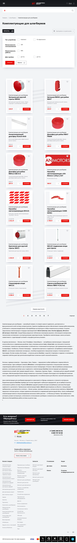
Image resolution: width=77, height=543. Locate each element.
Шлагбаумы (12, 18)
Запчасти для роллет (22, 483)
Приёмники (20, 492)
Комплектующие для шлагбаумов (8, 513)
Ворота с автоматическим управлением (21, 472)
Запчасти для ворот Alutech (38, 466)
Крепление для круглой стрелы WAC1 (19, 247)
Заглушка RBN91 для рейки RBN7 (55, 98)
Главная (4, 18)
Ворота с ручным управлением (22, 477)
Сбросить (21, 63)
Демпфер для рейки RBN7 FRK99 (55, 135)
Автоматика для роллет (8, 490)
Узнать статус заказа (21, 456)
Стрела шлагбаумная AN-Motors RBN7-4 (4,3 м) (57, 284)
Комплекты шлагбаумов (8, 505)
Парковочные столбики (23, 465)
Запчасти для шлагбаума (23, 480)
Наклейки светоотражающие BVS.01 (19, 210)
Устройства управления (23, 495)
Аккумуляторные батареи (22, 519)
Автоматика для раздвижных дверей (7, 482)
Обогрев (19, 516)
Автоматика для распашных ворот (7, 470)
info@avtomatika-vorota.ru (22, 443)
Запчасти (35, 462)
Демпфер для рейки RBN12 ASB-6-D (17, 173)
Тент (18, 529)
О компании (50, 462)
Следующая (71, 316)
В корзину (27, 109)
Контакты (64, 467)
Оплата (49, 472)
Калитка (4, 500)
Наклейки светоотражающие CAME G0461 (57, 211)
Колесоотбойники (7, 528)
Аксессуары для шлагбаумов (6, 517)
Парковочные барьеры (23, 468)
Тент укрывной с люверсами (21, 526)
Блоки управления (22, 504)
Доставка (49, 467)
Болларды (20, 523)
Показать (10, 62)
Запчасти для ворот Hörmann (38, 470)
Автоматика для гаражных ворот (6, 474)
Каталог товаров (4, 10)
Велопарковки (6, 520)
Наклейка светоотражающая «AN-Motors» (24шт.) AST (57, 174)
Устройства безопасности (21, 513)
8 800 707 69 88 (57, 434)
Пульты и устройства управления (22, 489)
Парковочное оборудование (21, 498)
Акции (63, 462)
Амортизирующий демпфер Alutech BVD (18, 135)
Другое (19, 501)
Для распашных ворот (8, 492)
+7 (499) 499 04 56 (56, 431)
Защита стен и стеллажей (9, 525)
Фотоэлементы (21, 507)
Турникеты (5, 503)
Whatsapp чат (30, 419)
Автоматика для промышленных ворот (8, 478)
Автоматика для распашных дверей (7, 486)
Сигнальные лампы (22, 509)
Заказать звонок (68, 419)
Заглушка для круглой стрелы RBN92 (18, 98)
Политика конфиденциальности (67, 473)
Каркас (4, 498)
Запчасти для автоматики (24, 486)
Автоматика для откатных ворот (6, 466)
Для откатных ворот (7, 495)
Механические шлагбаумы (6, 509)
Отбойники (5, 523)
